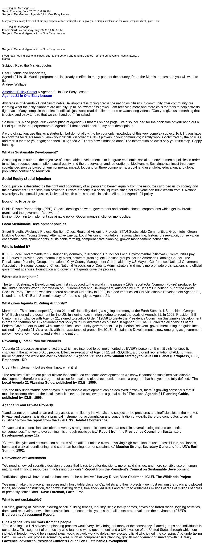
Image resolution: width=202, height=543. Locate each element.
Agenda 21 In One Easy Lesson (27, 95)
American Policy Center (19, 92)
